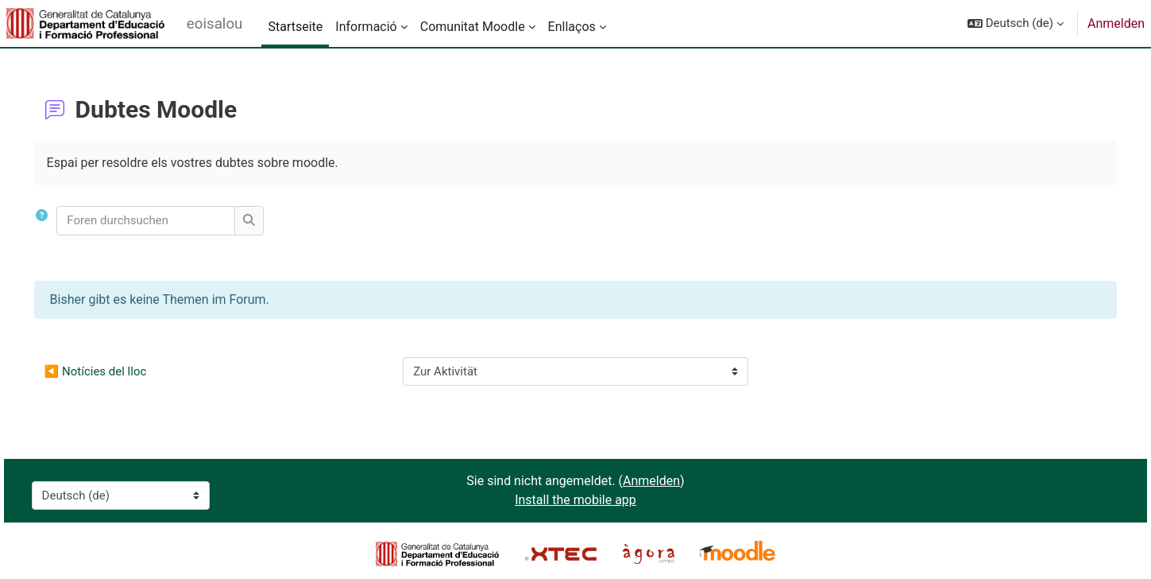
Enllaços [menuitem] (572, 26)
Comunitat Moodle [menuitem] (472, 26)
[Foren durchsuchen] (168, 220)
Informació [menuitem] (365, 26)
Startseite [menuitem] (295, 26)
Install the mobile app (575, 499)
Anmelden (1116, 23)
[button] (1015, 23)
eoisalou (215, 24)
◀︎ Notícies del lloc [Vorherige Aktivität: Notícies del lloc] (118, 371)
